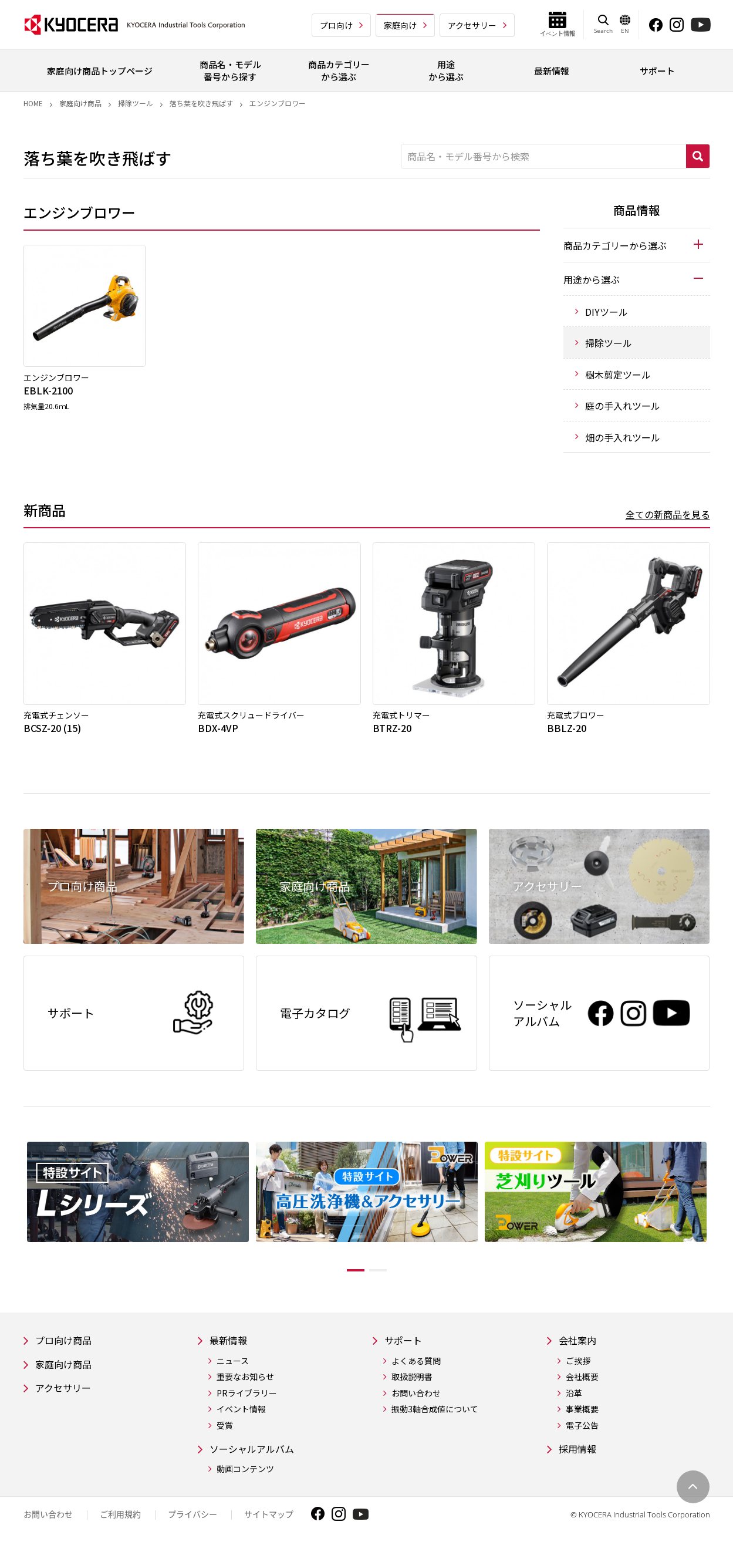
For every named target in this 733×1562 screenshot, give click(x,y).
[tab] (636, 244)
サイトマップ (268, 1524)
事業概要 (582, 1417)
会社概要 (582, 1385)
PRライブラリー (247, 1401)
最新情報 (231, 1348)
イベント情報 (241, 1417)
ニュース (233, 1369)
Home (33, 103)
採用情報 (580, 1457)
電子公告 (582, 1433)
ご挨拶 (578, 1369)
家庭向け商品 (80, 103)
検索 (698, 156)
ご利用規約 (120, 1524)
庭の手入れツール (622, 406)
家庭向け (400, 25)
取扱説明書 (412, 1385)
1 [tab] (346, 1277)
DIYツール (606, 312)
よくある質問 (416, 1369)
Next (719, 1216)
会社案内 (580, 1348)
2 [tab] (386, 1277)
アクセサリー (472, 25)
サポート (405, 1348)
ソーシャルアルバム (257, 1457)
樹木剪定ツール (618, 374)
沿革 (574, 1401)
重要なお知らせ (245, 1385)
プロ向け (336, 25)
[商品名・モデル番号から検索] (543, 156)
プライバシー (192, 1524)
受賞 (225, 1433)
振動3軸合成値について (434, 1417)
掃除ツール (135, 103)
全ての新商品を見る (668, 514)
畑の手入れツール (622, 437)
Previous (15, 1216)
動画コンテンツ (245, 1479)
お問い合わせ (416, 1401)
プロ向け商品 (67, 1348)
